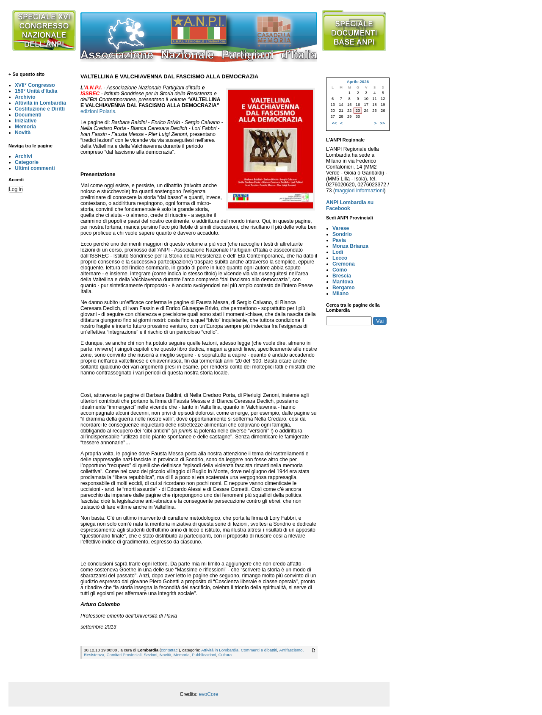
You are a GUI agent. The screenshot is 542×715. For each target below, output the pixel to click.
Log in (16, 189)
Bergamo (343, 288)
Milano (340, 294)
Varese (340, 228)
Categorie (27, 162)
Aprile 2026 (358, 81)
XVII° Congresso (35, 85)
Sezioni (151, 654)
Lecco (339, 258)
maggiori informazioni (359, 191)
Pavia (339, 240)
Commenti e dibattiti (259, 650)
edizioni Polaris (97, 111)
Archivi (23, 156)
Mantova (342, 282)
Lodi (337, 252)
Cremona (343, 264)
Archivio (25, 97)
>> (382, 123)
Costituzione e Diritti (40, 109)
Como (339, 270)
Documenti (28, 115)
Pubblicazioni (204, 654)
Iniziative (25, 121)
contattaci (170, 650)
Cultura (225, 654)
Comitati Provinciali (123, 654)
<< (334, 123)
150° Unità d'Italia (36, 91)
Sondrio (342, 234)
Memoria (25, 127)
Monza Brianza (350, 246)
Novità (22, 133)
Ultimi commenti (35, 168)
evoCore (208, 694)
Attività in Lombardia (40, 103)
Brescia (341, 276)
